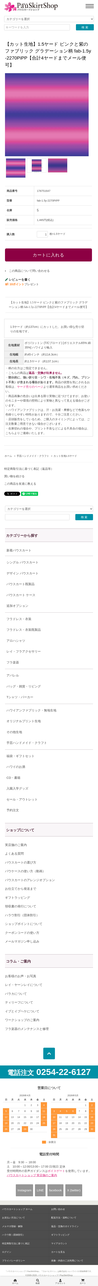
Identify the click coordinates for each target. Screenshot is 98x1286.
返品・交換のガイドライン (65, 1226)
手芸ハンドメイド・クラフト (33, 456)
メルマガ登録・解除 (12, 1226)
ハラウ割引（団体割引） (22, 915)
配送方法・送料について (63, 1217)
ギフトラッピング (17, 897)
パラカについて (16, 993)
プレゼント (22, 284)
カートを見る (58, 1252)
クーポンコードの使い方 (22, 932)
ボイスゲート (56, 1171)
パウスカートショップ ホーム (17, 1209)
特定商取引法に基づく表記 (16, 1243)
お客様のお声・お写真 (20, 976)
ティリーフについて (19, 1002)
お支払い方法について (13, 1217)
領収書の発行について (20, 906)
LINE (40, 1190)
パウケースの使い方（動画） (25, 871)
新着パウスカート (18, 550)
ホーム (8, 456)
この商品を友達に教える (20, 483)
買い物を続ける (14, 476)
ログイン (6, 1252)
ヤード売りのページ (30, 386)
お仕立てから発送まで (20, 888)
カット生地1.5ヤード (65, 456)
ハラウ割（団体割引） (13, 1235)
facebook (55, 1190)
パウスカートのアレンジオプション (30, 880)
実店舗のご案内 (16, 845)
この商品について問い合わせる (29, 270)
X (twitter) (74, 1190)
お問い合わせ (58, 1209)
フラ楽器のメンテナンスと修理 (27, 1029)
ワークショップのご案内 (22, 1020)
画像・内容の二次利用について (67, 1260)
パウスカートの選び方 (20, 862)
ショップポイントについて (23, 924)
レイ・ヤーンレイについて (23, 985)
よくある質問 (14, 853)
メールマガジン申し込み (22, 941)
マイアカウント (59, 1243)
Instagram (24, 1190)
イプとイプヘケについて (22, 1011)
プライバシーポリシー (13, 1260)
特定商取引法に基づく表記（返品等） (29, 468)
